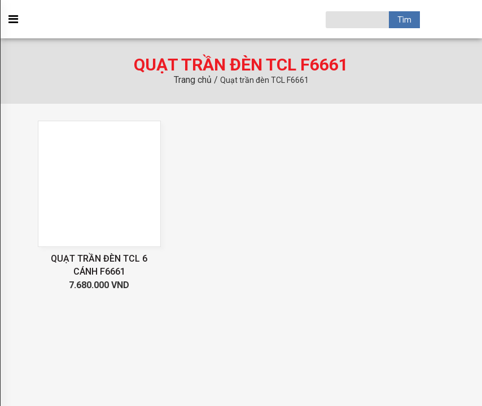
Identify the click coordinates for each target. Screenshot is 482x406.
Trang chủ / (197, 79)
